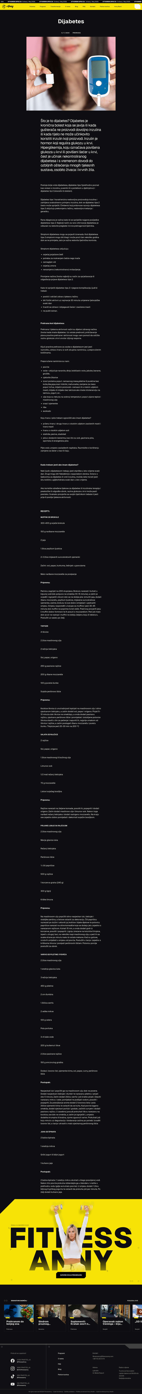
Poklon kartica (105, 6)
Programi (43, 6)
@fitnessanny (21, 1377)
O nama (67, 6)
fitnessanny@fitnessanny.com (103, 1356)
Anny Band (117, 6)
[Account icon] (137, 6)
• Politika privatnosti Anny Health (85, 1391)
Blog (76, 6)
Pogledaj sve (132, 1300)
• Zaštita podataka (69, 1391)
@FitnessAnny (21, 1362)
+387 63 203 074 (99, 1359)
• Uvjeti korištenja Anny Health (104, 1391)
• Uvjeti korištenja (57, 1391)
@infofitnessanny (22, 1369)
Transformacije (55, 6)
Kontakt (92, 6)
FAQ (84, 6)
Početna (32, 6)
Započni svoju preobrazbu (71, 1275)
